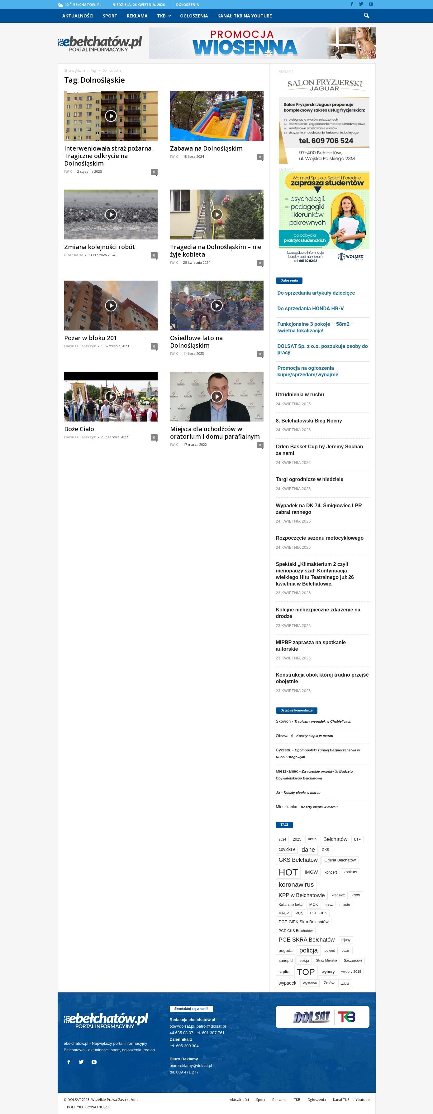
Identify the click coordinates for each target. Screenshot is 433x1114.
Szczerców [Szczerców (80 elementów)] (353, 960)
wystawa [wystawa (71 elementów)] (310, 983)
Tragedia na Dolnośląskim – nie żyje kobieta (215, 250)
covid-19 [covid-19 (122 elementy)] (287, 849)
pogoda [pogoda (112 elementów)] (286, 950)
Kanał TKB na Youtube (244, 16)
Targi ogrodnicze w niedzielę (310, 479)
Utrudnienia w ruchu (300, 394)
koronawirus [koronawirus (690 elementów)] (296, 884)
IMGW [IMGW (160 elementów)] (311, 872)
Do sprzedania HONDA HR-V (311, 308)
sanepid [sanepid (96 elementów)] (286, 960)
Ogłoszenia (187, 4)
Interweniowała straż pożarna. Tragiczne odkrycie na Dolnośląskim (108, 155)
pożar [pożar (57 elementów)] (345, 950)
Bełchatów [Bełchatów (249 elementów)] (335, 839)
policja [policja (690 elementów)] (308, 950)
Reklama (137, 16)
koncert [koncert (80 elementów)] (331, 872)
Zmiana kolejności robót (99, 247)
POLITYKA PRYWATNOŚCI (88, 1107)
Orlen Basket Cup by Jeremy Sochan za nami (319, 450)
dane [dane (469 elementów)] (308, 849)
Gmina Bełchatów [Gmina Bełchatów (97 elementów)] (340, 860)
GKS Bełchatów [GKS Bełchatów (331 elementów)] (298, 860)
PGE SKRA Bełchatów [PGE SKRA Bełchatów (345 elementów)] (307, 940)
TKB (164, 16)
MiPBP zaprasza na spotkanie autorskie (311, 646)
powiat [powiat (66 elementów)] (330, 950)
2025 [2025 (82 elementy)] (297, 839)
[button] (366, 16)
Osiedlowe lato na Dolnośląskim (196, 342)
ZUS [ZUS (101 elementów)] (345, 983)
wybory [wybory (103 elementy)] (328, 971)
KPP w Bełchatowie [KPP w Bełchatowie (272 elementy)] (302, 895)
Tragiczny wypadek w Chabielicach (322, 721)
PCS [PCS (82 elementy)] (299, 913)
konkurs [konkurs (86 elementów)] (350, 872)
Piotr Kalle (73, 255)
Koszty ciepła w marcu (314, 736)
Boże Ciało (79, 429)
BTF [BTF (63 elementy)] (357, 839)
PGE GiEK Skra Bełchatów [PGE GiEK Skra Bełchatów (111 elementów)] (304, 921)
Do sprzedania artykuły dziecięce (316, 293)
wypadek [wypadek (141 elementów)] (288, 983)
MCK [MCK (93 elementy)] (313, 904)
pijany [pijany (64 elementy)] (345, 940)
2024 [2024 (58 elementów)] (282, 839)
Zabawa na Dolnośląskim (206, 148)
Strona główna (74, 70)
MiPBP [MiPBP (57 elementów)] (284, 913)
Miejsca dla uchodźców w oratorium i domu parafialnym (215, 433)
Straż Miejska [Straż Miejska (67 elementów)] (326, 960)
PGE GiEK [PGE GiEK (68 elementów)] (318, 913)
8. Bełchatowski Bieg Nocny (309, 420)
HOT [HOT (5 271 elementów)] (288, 872)
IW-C (68, 171)
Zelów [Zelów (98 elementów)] (329, 983)
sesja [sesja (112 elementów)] (304, 960)
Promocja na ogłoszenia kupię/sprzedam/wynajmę (308, 371)
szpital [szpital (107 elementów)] (284, 971)
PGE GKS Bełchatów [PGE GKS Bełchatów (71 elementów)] (296, 930)
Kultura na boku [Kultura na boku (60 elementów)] (291, 904)
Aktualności (77, 16)
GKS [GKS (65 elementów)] (325, 849)
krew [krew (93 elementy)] (356, 895)
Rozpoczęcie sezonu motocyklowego (320, 538)
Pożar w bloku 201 (90, 338)
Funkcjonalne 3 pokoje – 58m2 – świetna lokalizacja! (316, 327)
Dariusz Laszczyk (80, 346)
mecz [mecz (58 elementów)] (329, 904)
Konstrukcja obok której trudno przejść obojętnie (322, 678)
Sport (110, 16)
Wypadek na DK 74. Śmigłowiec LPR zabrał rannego (319, 509)
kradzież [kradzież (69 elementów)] (338, 895)
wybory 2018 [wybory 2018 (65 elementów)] (351, 971)
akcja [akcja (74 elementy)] (312, 839)
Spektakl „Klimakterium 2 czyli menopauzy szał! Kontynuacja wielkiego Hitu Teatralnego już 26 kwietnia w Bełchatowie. (315, 574)
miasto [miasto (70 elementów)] (345, 904)
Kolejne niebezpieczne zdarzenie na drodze (318, 613)
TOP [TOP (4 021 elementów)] (306, 972)
